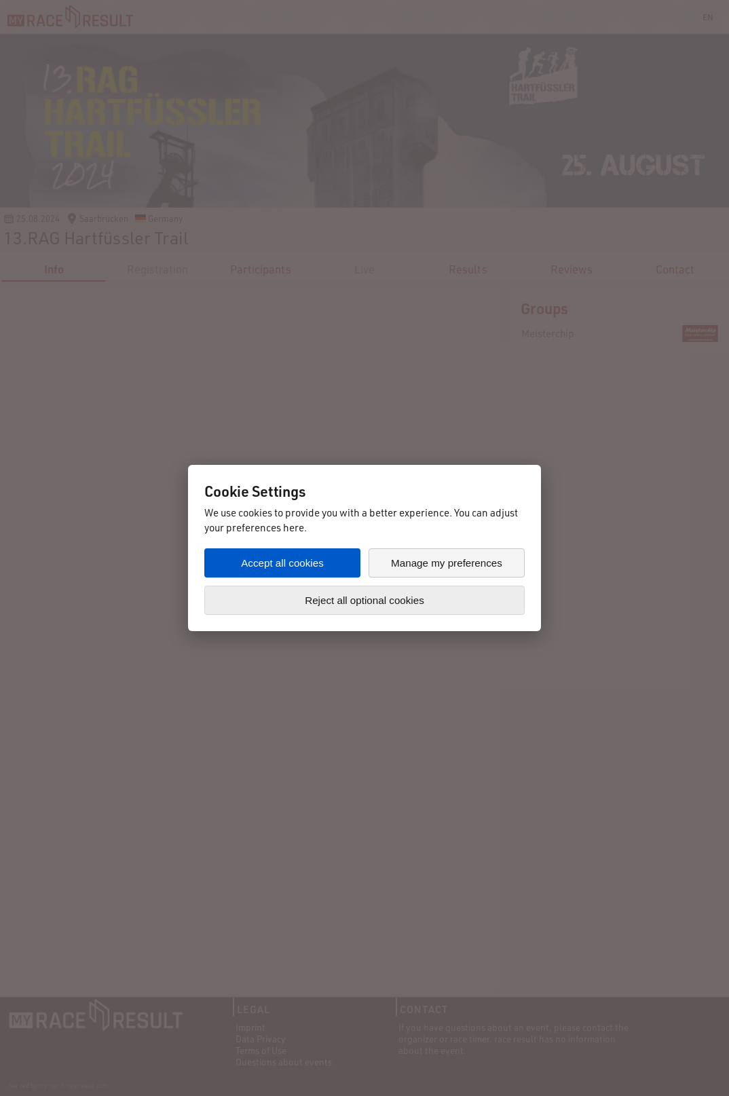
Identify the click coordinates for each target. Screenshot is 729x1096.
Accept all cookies (282, 563)
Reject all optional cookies (364, 600)
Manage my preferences (446, 563)
